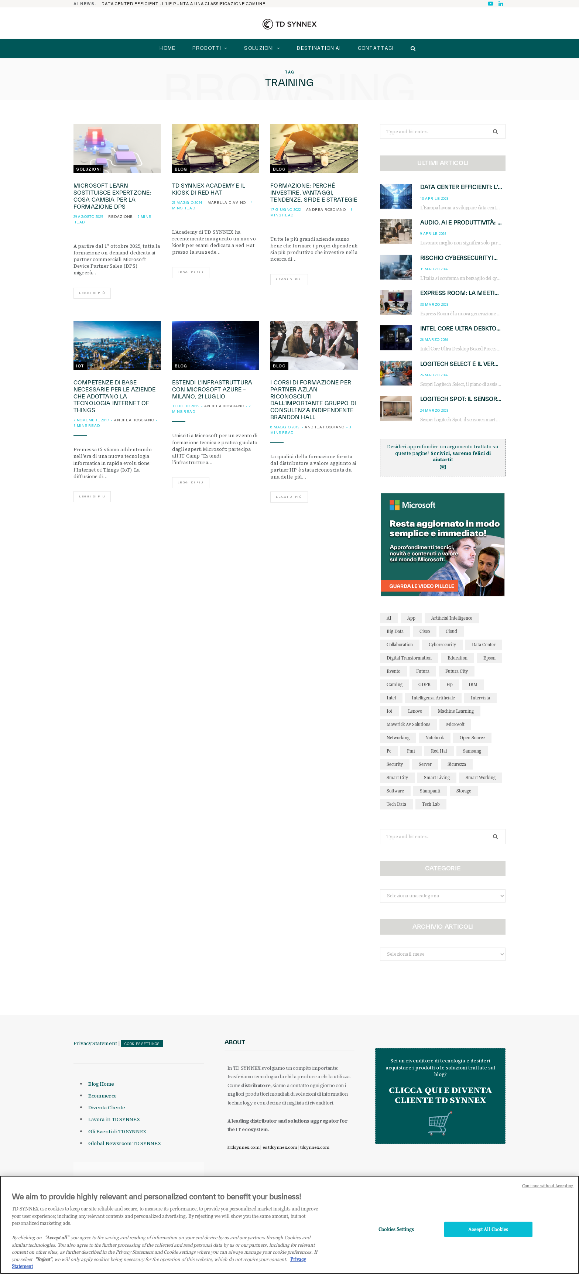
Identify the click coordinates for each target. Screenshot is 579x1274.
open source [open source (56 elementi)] (472, 737)
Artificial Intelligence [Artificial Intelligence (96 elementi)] (451, 618)
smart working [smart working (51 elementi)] (481, 777)
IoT (80, 366)
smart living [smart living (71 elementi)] (437, 777)
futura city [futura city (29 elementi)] (456, 671)
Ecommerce (102, 1095)
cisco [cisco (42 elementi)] (424, 631)
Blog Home (101, 1084)
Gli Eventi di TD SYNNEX (117, 1131)
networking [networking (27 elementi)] (398, 737)
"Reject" (43, 1267)
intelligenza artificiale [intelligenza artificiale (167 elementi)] (433, 698)
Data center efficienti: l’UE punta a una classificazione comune (183, 3)
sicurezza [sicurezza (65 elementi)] (457, 764)
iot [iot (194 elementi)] (389, 711)
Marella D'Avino (227, 203)
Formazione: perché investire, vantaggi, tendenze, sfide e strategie (313, 192)
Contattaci (376, 48)
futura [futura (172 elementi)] (422, 671)
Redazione (120, 217)
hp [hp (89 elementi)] (449, 684)
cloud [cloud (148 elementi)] (451, 631)
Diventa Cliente (106, 1107)
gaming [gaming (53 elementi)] (394, 684)
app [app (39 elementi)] (411, 618)
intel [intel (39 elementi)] (391, 698)
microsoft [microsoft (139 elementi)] (455, 724)
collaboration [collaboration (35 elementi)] (400, 644)
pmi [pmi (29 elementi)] (411, 751)
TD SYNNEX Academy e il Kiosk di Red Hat (208, 189)
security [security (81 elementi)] (395, 764)
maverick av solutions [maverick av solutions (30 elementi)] (408, 724)
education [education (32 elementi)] (457, 658)
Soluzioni (259, 48)
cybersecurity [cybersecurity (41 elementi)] (442, 644)
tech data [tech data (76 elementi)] (396, 804)
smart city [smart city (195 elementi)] (397, 777)
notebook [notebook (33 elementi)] (434, 737)
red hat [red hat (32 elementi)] (439, 751)
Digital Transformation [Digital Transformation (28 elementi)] (409, 658)
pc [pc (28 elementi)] (389, 751)
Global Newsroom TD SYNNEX (124, 1143)
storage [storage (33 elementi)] (463, 791)
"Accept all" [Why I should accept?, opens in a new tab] (57, 1246)
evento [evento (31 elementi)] (393, 671)
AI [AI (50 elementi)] (389, 618)
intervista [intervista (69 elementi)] (480, 698)
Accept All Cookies (488, 1237)
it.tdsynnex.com (243, 1147)
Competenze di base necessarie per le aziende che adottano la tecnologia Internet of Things (114, 396)
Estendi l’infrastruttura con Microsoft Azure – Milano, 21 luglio (212, 389)
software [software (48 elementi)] (395, 791)
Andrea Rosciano (326, 210)
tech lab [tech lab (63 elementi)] (431, 804)
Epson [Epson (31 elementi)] (489, 658)
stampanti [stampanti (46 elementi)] (430, 791)
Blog (181, 169)
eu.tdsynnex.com (280, 1147)
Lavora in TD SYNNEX (114, 1119)
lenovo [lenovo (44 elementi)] (415, 711)
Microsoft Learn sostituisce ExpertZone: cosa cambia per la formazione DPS (112, 196)
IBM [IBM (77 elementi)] (473, 684)
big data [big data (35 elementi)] (395, 631)
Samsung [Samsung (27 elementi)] (472, 751)
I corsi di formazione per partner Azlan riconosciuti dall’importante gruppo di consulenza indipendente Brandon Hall (313, 399)
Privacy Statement (95, 1043)
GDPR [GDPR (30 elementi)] (424, 684)
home (167, 48)
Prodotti (206, 48)
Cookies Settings (142, 1044)
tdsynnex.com (314, 1147)
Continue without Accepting (547, 1193)
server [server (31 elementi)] (425, 764)
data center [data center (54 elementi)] (484, 644)
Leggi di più (92, 293)
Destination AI (319, 48)
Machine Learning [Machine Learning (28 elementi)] (456, 711)
